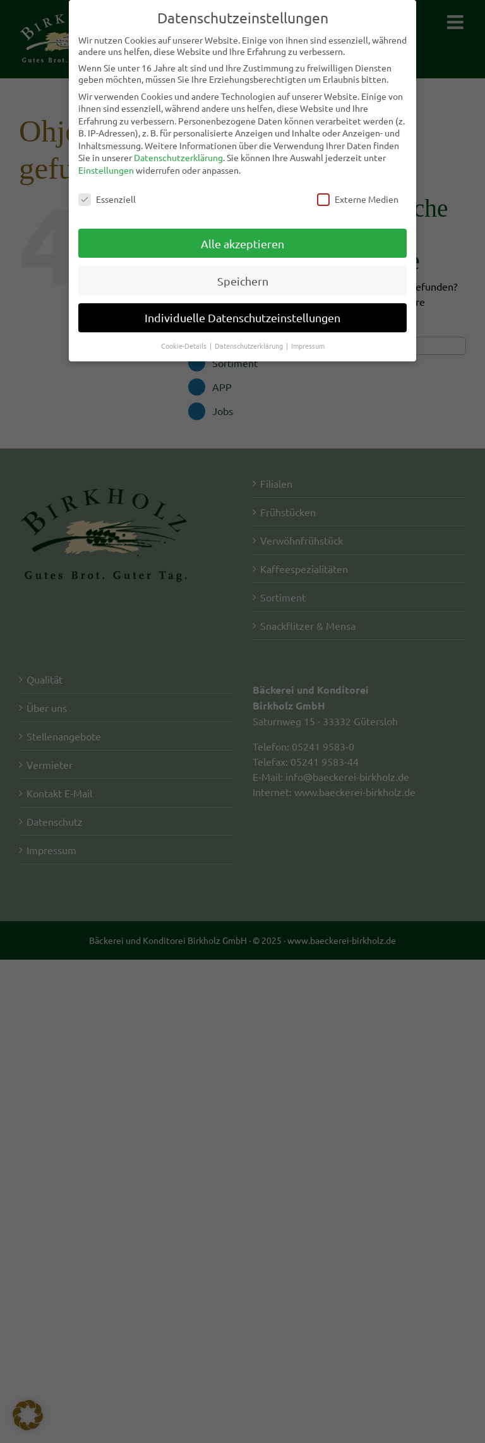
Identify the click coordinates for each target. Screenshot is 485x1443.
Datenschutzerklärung (178, 155)
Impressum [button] (308, 344)
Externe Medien (357, 197)
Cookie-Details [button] (184, 344)
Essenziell (107, 197)
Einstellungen (106, 168)
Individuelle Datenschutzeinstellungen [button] (242, 315)
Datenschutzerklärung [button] (250, 344)
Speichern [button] (242, 278)
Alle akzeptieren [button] (242, 241)
